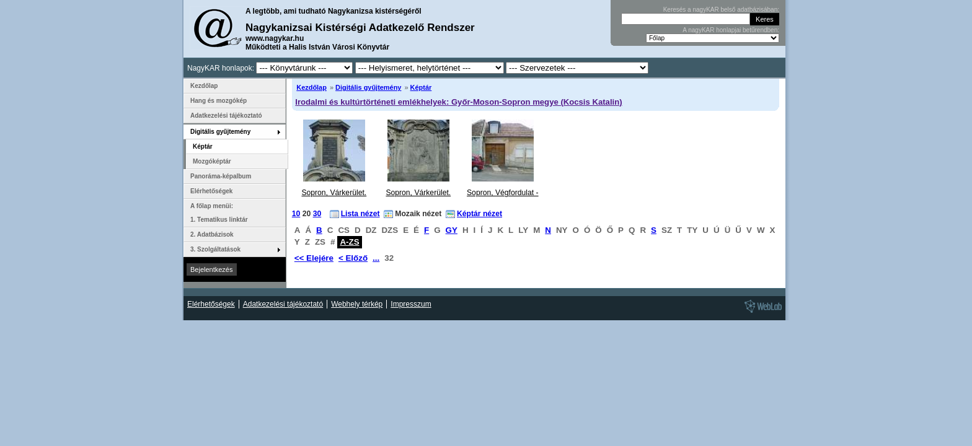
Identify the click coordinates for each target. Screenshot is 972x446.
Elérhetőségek (211, 191)
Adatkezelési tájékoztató (226, 115)
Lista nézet (360, 213)
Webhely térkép (356, 304)
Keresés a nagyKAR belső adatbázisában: (721, 9)
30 (317, 213)
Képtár (421, 87)
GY (451, 230)
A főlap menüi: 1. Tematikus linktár (219, 213)
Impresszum (411, 304)
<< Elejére (314, 258)
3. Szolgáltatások (215, 249)
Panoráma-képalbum (220, 176)
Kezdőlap (311, 87)
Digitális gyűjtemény (368, 87)
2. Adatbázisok (212, 234)
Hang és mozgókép (218, 100)
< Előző (353, 258)
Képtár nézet (479, 213)
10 (296, 213)
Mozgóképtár (212, 161)
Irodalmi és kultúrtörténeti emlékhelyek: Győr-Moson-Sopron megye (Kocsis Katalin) (458, 102)
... (376, 258)
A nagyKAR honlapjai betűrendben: (731, 30)
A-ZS (349, 242)
